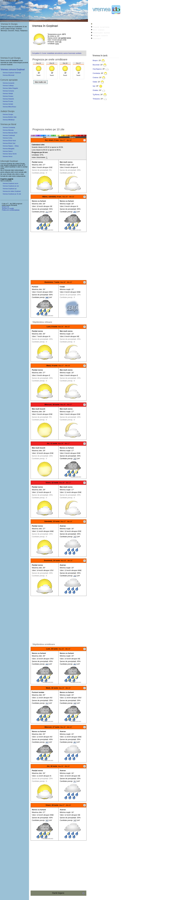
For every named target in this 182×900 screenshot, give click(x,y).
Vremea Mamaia (8, 130)
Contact (97, 39)
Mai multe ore (40, 82)
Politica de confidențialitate (10, 210)
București (96, 65)
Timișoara (96, 99)
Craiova (95, 77)
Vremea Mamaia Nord (10, 133)
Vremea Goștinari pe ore (11, 186)
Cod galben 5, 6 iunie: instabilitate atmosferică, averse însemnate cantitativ (56, 53)
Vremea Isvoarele (8, 83)
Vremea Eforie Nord (9, 140)
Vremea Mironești (8, 75)
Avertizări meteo (101, 33)
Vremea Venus (7, 156)
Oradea (95, 90)
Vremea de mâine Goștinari (12, 191)
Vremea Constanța (9, 127)
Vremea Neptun (8, 146)
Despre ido (5, 207)
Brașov (95, 60)
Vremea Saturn (8, 151)
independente (20, 176)
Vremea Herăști (8, 104)
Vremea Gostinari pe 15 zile (12, 194)
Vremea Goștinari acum (10, 183)
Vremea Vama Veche (9, 154)
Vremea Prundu (8, 101)
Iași (94, 86)
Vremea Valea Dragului (10, 88)
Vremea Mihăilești (9, 119)
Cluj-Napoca (97, 69)
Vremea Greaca (8, 96)
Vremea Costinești (9, 135)
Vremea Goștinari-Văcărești (12, 72)
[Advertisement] (58, 105)
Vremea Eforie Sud (9, 143)
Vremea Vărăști (8, 93)
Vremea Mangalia (8, 148)
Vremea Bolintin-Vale (9, 117)
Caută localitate (101, 27)
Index (96, 24)
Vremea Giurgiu (8, 114)
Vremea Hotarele (8, 99)
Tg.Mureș (96, 94)
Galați (95, 82)
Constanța (96, 73)
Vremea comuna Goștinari (13, 69)
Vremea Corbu (7, 138)
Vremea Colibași (8, 85)
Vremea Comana (8, 91)
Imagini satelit (100, 36)
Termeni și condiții (8, 208)
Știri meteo (98, 30)
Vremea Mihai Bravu (9, 106)
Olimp (16, 146)
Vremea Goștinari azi (9, 188)
